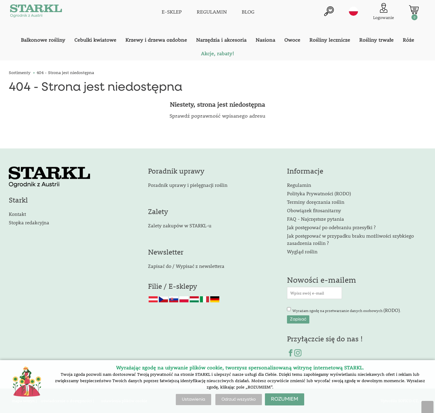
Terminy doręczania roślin (315, 202)
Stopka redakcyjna (29, 222)
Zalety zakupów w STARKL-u (179, 225)
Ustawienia (193, 399)
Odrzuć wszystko (238, 399)
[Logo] (36, 12)
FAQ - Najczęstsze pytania (315, 219)
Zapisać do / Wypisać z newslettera (186, 266)
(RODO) (391, 310)
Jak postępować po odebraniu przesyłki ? (331, 227)
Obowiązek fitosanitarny (314, 210)
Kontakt (17, 214)
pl (353, 11)
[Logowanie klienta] (383, 12)
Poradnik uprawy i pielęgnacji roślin (187, 185)
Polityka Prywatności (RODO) (319, 193)
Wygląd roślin (302, 251)
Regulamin (299, 185)
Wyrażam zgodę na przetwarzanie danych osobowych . (346, 310)
